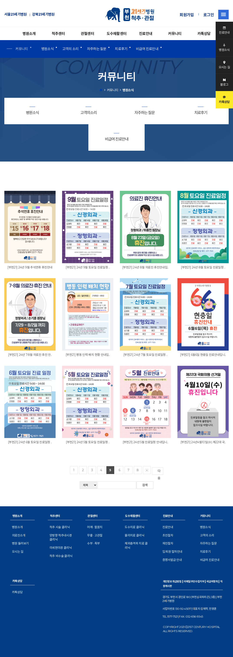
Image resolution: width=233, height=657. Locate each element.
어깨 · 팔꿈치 (94, 527)
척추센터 (58, 33)
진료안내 (145, 33)
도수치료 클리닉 (134, 527)
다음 (160, 472)
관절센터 (87, 33)
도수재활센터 (116, 33)
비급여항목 (212, 581)
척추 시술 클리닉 (60, 527)
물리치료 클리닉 (134, 535)
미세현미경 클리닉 (61, 548)
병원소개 (29, 33)
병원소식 (47, 49)
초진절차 (167, 535)
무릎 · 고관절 (94, 535)
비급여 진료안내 (147, 49)
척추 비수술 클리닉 (61, 556)
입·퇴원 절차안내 (172, 552)
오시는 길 (17, 552)
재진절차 (167, 543)
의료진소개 (18, 535)
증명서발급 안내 (172, 560)
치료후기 (121, 49)
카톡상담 (204, 33)
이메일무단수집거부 (194, 581)
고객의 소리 (70, 49)
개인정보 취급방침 (172, 581)
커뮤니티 (174, 33)
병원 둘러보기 (20, 543)
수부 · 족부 (93, 543)
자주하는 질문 (96, 49)
